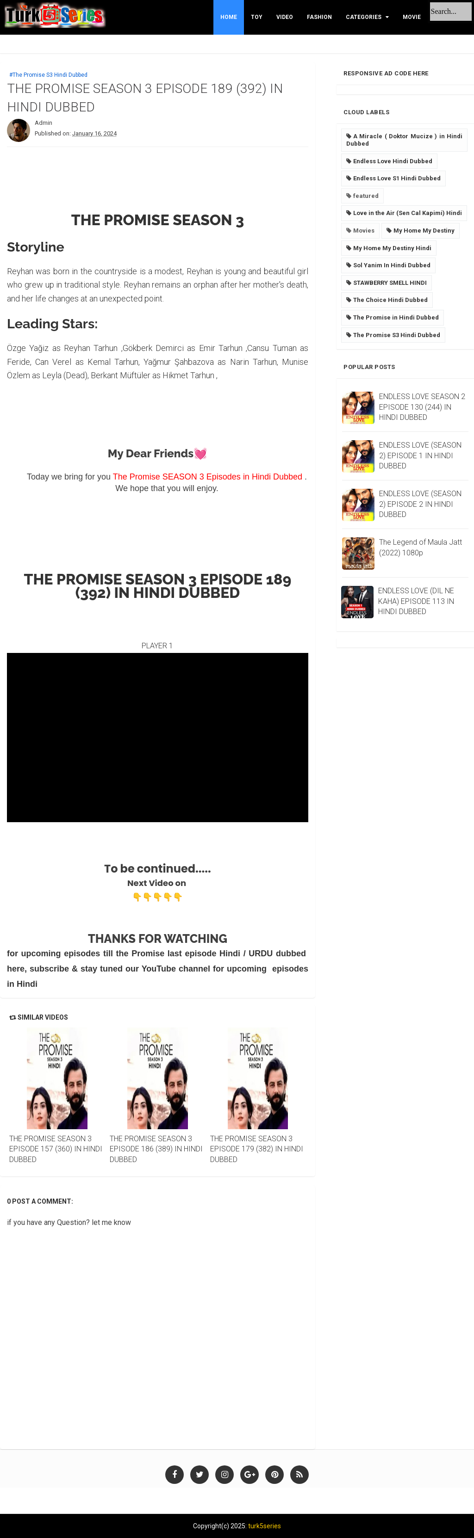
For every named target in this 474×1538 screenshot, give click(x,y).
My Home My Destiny (424, 230)
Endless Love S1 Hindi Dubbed (397, 178)
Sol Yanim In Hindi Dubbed (391, 265)
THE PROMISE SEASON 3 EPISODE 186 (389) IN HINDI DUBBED (156, 1149)
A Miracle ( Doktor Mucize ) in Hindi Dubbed (404, 140)
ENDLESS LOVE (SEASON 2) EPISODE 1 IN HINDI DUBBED (420, 455)
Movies (363, 230)
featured (366, 195)
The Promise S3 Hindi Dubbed (396, 335)
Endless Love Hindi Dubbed (392, 161)
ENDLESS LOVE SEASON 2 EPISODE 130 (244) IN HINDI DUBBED (422, 407)
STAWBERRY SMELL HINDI (390, 282)
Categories (363, 17)
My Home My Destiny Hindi (392, 248)
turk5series (264, 1526)
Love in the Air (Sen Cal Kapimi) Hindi (407, 212)
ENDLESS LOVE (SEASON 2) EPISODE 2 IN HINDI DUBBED (420, 504)
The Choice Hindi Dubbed (390, 299)
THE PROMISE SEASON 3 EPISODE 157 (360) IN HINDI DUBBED (55, 1149)
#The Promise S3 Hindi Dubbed (48, 75)
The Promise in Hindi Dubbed (396, 317)
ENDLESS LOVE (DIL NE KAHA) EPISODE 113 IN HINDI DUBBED (416, 601)
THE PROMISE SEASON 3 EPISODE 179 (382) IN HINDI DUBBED (256, 1149)
